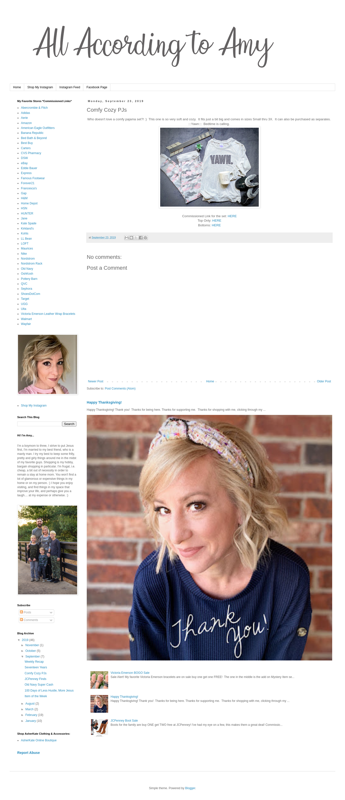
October (31, 651)
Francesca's (29, 188)
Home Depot (29, 203)
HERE (232, 216)
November (32, 645)
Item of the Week (36, 696)
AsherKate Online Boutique (39, 740)
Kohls (24, 233)
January (31, 721)
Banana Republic (32, 133)
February (31, 715)
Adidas (25, 113)
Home (17, 87)
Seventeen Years (36, 667)
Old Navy (27, 268)
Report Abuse (28, 753)
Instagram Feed (69, 87)
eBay (24, 163)
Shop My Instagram (40, 87)
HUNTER (27, 213)
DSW (24, 158)
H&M (24, 198)
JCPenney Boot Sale (124, 720)
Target (25, 299)
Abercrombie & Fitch (34, 107)
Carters (26, 148)
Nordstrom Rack (31, 263)
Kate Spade (28, 223)
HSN (24, 208)
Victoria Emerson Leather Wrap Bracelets (48, 314)
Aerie (24, 118)
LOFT (25, 243)
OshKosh (27, 273)
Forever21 (27, 183)
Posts (25, 612)
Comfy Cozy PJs (36, 673)
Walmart (26, 319)
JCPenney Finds (35, 679)
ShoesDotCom (30, 294)
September (33, 656)
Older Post (324, 381)
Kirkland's (27, 228)
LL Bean (26, 238)
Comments (29, 620)
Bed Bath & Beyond (34, 138)
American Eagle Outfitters (38, 128)
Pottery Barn (29, 279)
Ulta (23, 309)
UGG (24, 304)
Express (26, 173)
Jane (24, 218)
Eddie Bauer (29, 168)
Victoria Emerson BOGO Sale (130, 673)
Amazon (26, 123)
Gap (24, 193)
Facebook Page (96, 87)
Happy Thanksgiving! (104, 402)
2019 (25, 640)
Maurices (27, 248)
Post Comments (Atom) (120, 388)
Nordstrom (28, 258)
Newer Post (95, 381)
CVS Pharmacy (31, 153)
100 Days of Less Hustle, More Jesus (49, 690)
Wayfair (26, 324)
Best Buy (27, 143)
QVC (24, 283)
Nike (24, 253)
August (30, 703)
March (29, 709)
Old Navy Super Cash (39, 684)
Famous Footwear (33, 178)
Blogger (190, 788)
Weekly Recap (34, 661)
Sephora (26, 288)
